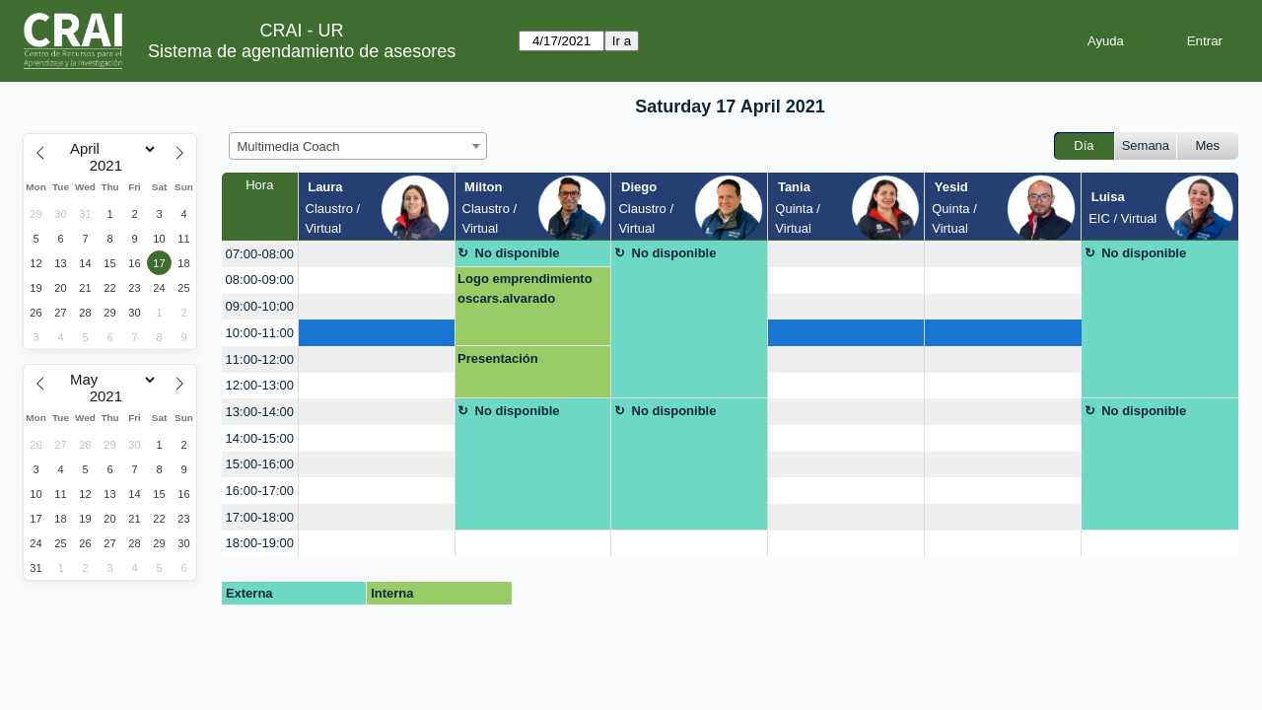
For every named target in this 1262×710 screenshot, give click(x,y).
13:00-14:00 (260, 411)
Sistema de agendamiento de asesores (302, 51)
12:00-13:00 (260, 385)
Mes (1208, 145)
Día (1083, 145)
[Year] (110, 166)
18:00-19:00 (260, 542)
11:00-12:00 (260, 359)
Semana (1145, 145)
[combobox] (358, 146)
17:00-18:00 (260, 517)
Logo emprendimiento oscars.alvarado (525, 288)
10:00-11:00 (260, 332)
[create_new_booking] (377, 254)
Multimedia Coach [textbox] (289, 146)
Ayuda (1105, 41)
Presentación (497, 358)
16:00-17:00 (260, 490)
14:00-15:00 (260, 438)
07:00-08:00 (260, 254)
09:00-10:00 (260, 306)
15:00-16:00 (260, 464)
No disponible (517, 253)
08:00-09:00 (260, 279)
